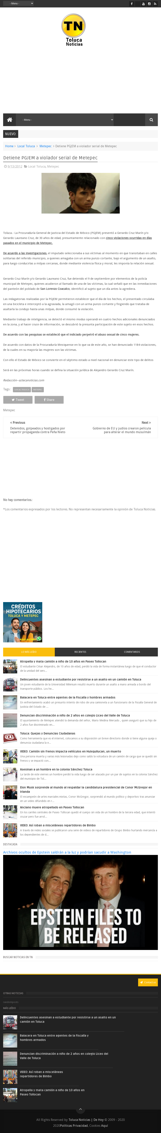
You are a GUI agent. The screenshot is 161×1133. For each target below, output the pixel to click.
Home (9, 146)
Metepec (45, 146)
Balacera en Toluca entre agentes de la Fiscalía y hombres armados (67, 697)
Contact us (148, 982)
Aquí (104, 1126)
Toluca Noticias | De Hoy (86, 1120)
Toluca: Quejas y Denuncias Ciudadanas (47, 733)
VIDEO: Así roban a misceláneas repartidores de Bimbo (58, 825)
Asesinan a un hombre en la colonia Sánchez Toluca (56, 769)
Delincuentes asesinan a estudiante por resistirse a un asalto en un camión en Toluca (80, 679)
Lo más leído (29, 652)
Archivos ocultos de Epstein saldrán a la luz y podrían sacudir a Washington (67, 852)
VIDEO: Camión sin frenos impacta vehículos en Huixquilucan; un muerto (70, 751)
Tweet (18, 400)
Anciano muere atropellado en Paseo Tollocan (52, 807)
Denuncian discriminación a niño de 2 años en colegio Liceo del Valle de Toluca (75, 715)
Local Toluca (26, 146)
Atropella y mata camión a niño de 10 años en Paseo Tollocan (63, 661)
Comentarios (132, 652)
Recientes (80, 652)
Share (49, 400)
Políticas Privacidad (74, 1126)
